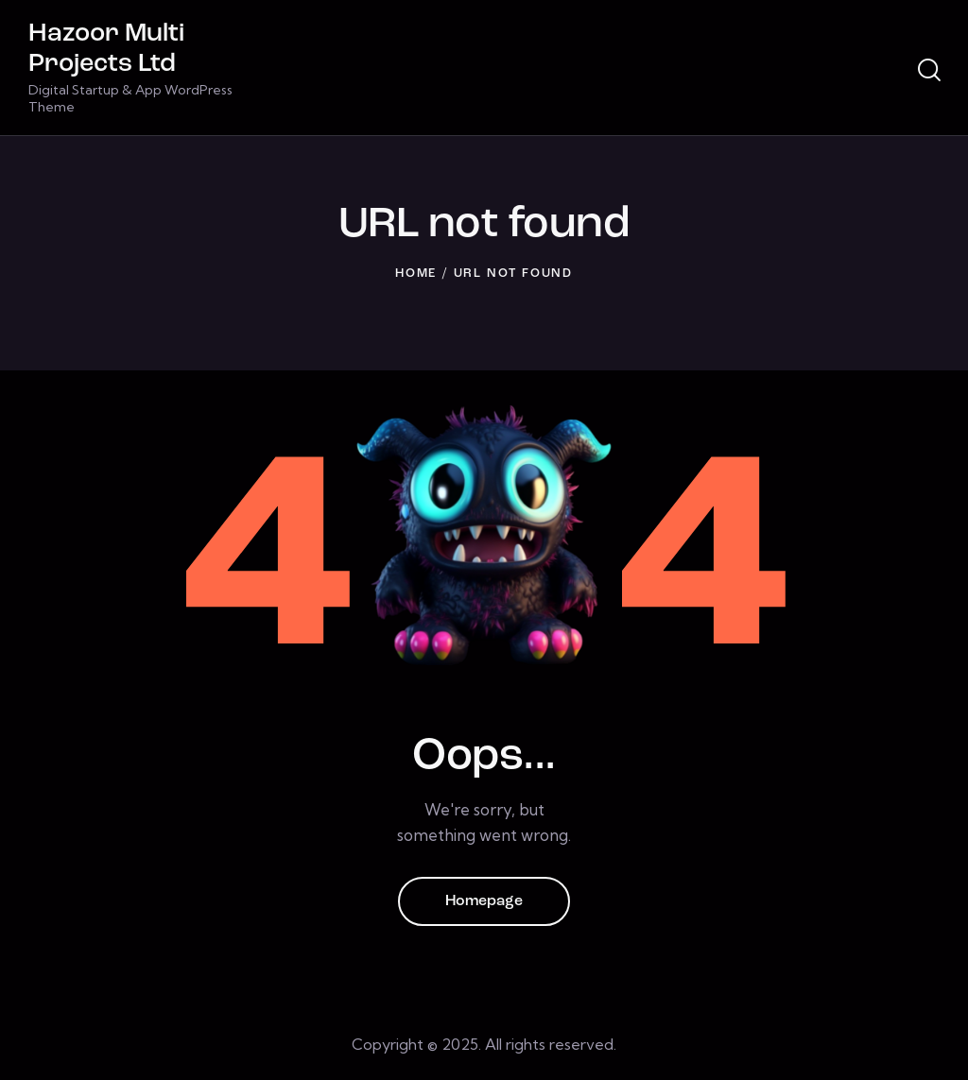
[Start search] (929, 71)
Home (416, 273)
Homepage (484, 901)
